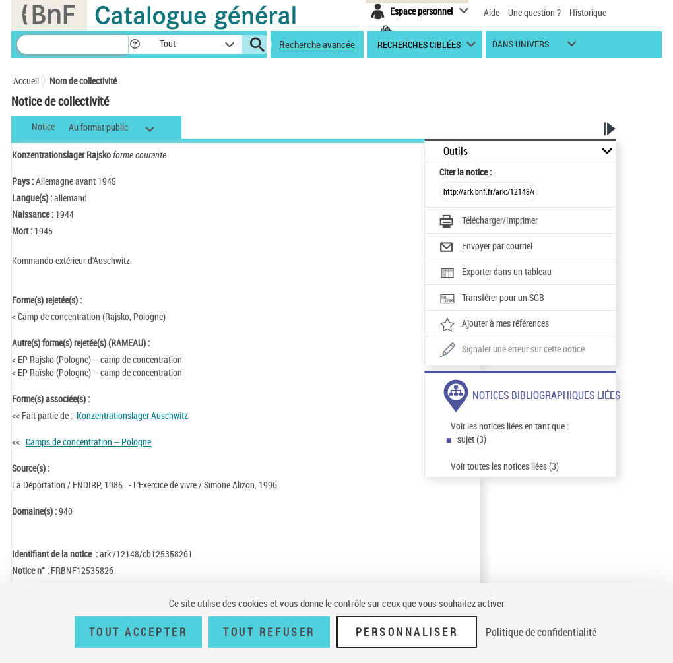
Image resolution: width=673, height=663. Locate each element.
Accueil (26, 81)
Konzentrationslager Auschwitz (132, 415)
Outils (455, 151)
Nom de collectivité (83, 81)
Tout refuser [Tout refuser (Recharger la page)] (269, 632)
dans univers (520, 47)
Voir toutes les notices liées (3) (505, 466)
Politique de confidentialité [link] (541, 632)
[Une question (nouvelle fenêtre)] (512, 350)
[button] (135, 44)
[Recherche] (72, 44)
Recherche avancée (317, 44)
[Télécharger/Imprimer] (488, 222)
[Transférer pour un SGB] (491, 299)
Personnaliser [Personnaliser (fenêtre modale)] (407, 632)
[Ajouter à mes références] (494, 324)
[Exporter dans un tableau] (495, 273)
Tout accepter (138, 632)
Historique (587, 12)
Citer (465, 172)
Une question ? (534, 12)
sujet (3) (471, 439)
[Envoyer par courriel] (485, 247)
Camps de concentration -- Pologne (88, 441)
